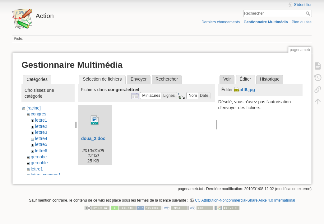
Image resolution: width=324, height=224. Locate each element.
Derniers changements (220, 22)
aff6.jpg (247, 89)
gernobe (39, 156)
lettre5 (41, 144)
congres (38, 113)
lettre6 (41, 150)
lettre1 (41, 120)
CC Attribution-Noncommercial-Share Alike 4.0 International (245, 203)
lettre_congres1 (46, 174)
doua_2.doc (93, 138)
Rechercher (309, 13)
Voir (227, 79)
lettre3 (41, 132)
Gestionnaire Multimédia (265, 22)
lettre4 (41, 138)
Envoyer (138, 79)
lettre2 (41, 126)
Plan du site (302, 22)
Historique (270, 79)
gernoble (39, 162)
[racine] (33, 107)
